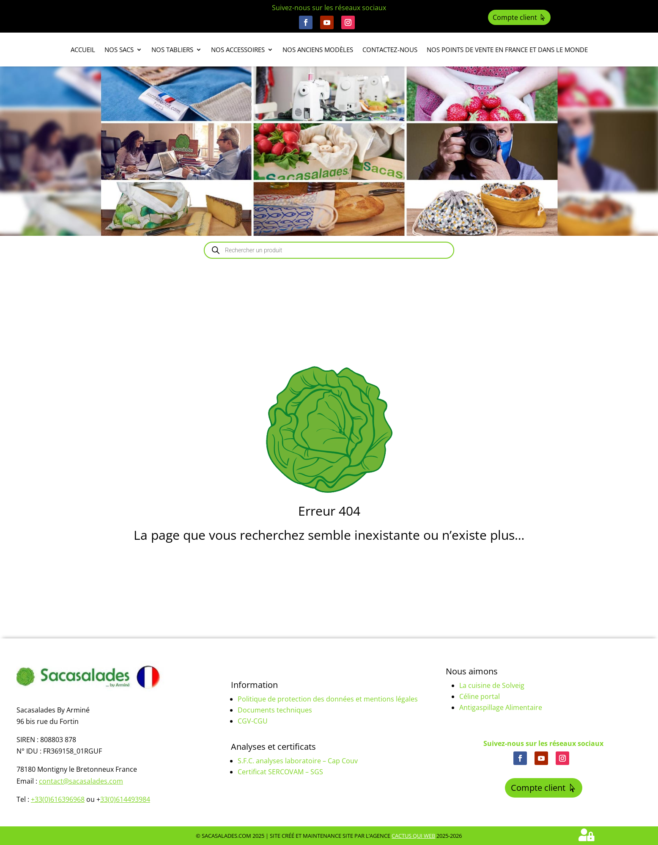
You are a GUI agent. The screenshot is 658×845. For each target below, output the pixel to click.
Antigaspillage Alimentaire (500, 707)
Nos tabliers (172, 50)
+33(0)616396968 (58, 799)
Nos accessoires (238, 50)
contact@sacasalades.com (81, 781)
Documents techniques (275, 710)
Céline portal (479, 696)
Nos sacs (119, 50)
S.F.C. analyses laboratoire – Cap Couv (298, 760)
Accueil (83, 50)
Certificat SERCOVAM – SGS (280, 771)
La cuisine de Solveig (491, 685)
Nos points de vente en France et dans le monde (507, 50)
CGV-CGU (253, 721)
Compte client (515, 17)
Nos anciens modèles (317, 50)
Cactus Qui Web (413, 835)
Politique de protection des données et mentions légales (328, 699)
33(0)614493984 (125, 799)
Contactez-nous (389, 50)
